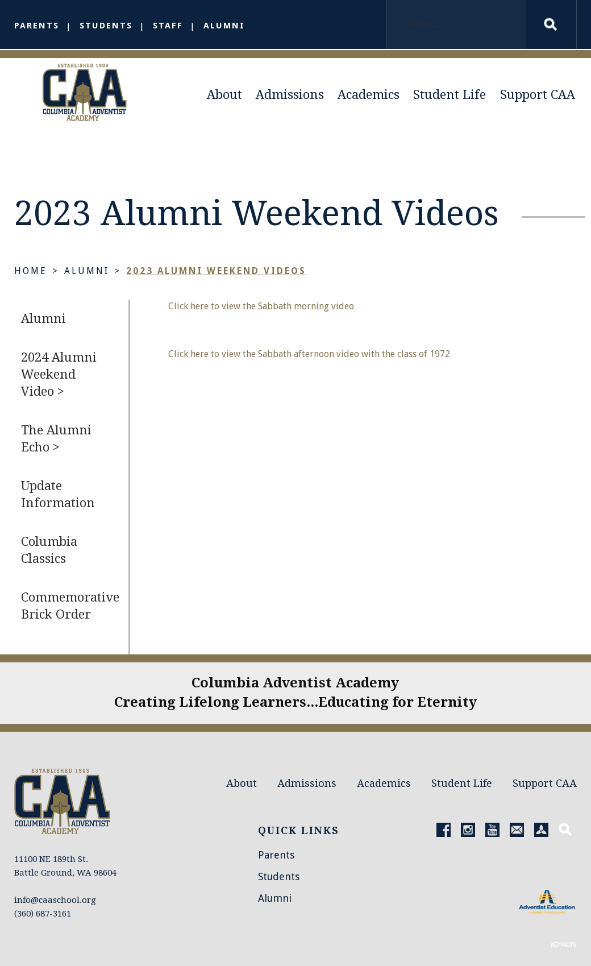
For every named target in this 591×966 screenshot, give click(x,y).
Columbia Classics (49, 552)
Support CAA (537, 95)
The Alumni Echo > (56, 441)
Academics (368, 95)
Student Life (449, 95)
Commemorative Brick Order (70, 608)
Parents (36, 25)
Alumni (224, 25)
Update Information (58, 496)
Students (106, 25)
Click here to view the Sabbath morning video (261, 308)
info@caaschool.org (55, 879)
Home (30, 273)
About (224, 95)
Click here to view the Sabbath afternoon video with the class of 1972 (309, 356)
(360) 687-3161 (42, 893)
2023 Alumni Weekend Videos (216, 273)
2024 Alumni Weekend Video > (59, 377)
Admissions (290, 95)
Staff (168, 25)
